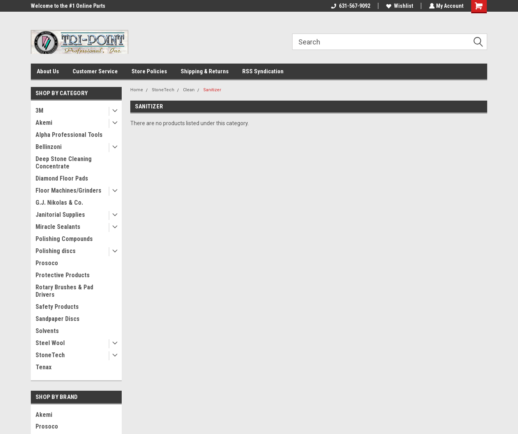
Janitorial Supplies (60, 214)
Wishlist (398, 6)
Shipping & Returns (205, 71)
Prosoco (46, 263)
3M (39, 110)
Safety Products (57, 306)
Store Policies (149, 71)
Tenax (43, 367)
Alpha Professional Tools (69, 134)
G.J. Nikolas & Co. (59, 202)
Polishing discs (55, 251)
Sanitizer (212, 89)
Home (136, 89)
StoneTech (50, 355)
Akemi (43, 122)
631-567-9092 (349, 6)
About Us (48, 71)
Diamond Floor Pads (61, 178)
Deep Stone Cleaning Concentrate (63, 162)
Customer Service (95, 71)
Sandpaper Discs (57, 318)
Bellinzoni (48, 147)
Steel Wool (50, 343)
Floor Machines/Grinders (68, 190)
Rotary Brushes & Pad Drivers (64, 290)
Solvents (47, 331)
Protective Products (62, 275)
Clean (189, 89)
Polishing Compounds (64, 239)
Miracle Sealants (57, 226)
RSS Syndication (263, 71)
